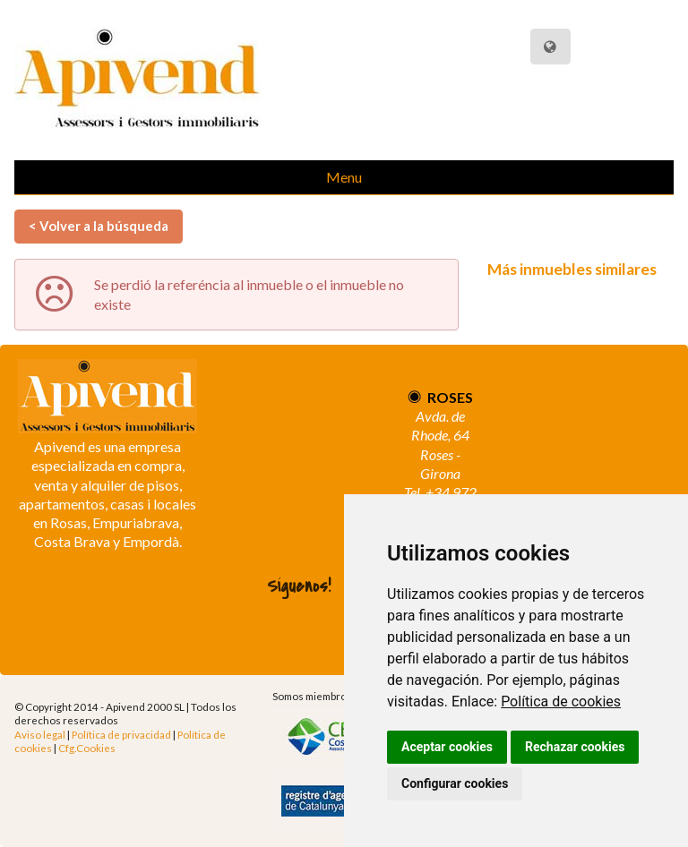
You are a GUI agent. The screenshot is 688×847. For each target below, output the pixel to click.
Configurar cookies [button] (454, 783)
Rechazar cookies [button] (574, 747)
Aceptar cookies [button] (447, 747)
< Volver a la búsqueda (98, 226)
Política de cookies (561, 701)
